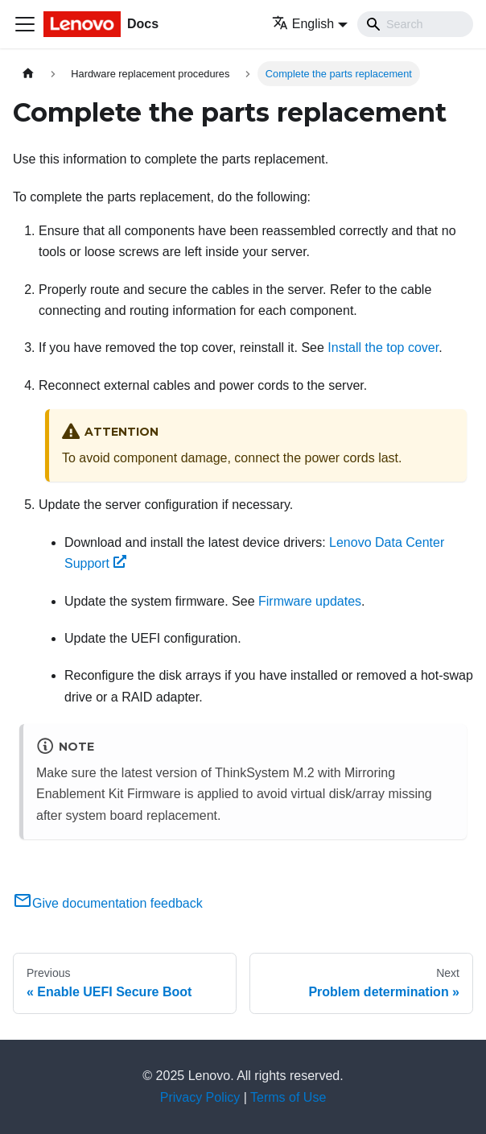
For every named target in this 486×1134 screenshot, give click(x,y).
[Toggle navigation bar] (25, 24)
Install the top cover (383, 347)
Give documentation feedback (108, 903)
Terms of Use (288, 1097)
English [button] (303, 24)
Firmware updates (309, 601)
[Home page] (28, 73)
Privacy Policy (200, 1097)
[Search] (415, 24)
